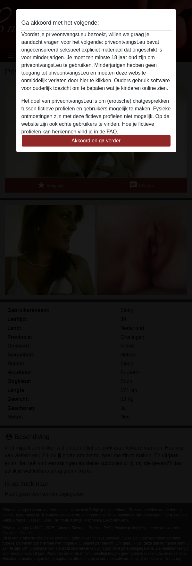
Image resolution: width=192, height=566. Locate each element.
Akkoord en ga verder (96, 140)
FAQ (111, 131)
